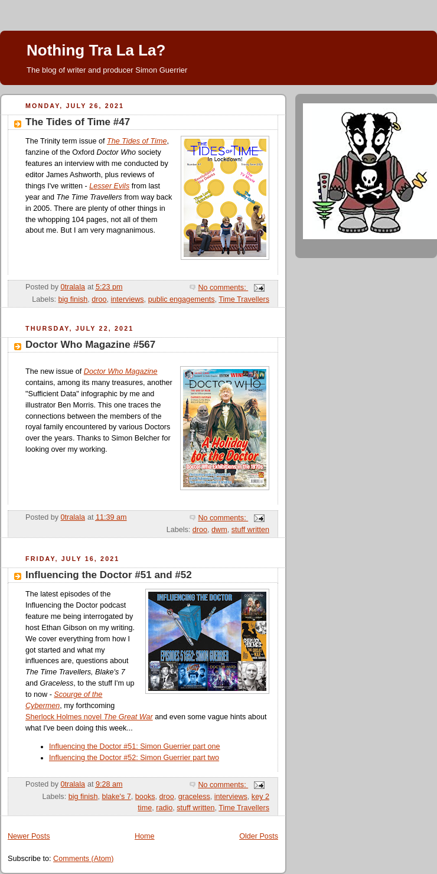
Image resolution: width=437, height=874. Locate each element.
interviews (127, 299)
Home (145, 836)
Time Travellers (243, 299)
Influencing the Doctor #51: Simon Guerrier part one (134, 746)
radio (164, 808)
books (145, 797)
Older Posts (258, 836)
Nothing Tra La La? (96, 50)
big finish (72, 299)
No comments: (223, 287)
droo (99, 299)
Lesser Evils (109, 186)
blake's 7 (116, 797)
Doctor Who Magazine (121, 371)
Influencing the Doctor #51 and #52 (108, 575)
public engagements (181, 299)
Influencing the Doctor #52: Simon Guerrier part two (134, 758)
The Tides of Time (137, 141)
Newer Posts (29, 836)
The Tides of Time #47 (77, 122)
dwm (219, 530)
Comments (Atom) (83, 859)
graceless (194, 797)
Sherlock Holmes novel (89, 717)
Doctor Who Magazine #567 (90, 344)
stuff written (250, 530)
